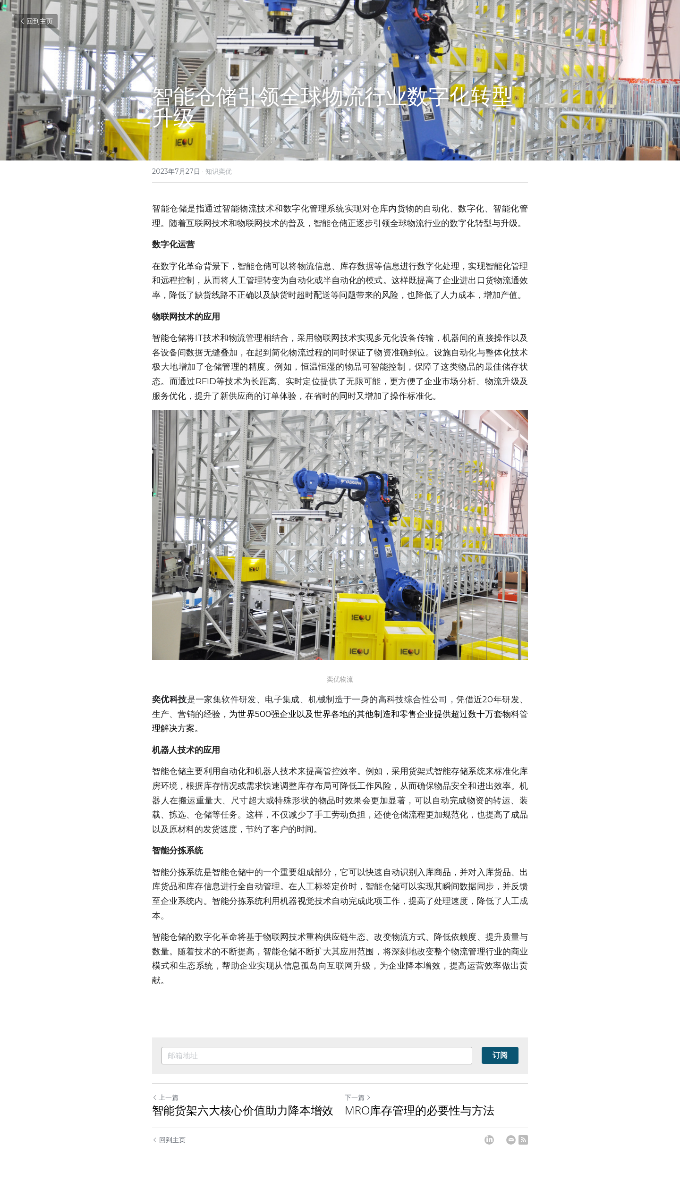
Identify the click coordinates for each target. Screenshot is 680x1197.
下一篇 (358, 1097)
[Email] (511, 1140)
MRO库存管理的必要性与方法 (419, 1110)
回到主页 (36, 21)
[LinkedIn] (489, 1140)
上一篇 (165, 1097)
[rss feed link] (523, 1140)
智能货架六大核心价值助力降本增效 (242, 1110)
